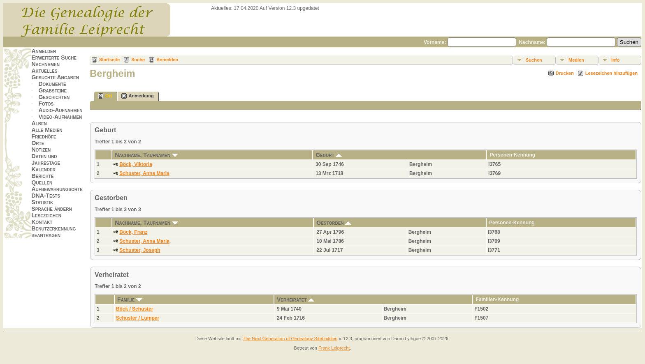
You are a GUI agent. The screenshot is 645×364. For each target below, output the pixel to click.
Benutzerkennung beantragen (53, 231)
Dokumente (52, 84)
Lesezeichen (46, 215)
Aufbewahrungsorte (57, 189)
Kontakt (41, 222)
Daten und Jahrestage (45, 159)
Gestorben (333, 222)
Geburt (329, 155)
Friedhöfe (43, 136)
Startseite (109, 59)
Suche (138, 59)
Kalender (43, 169)
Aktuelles (44, 70)
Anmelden (43, 51)
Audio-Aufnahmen (60, 110)
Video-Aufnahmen (60, 116)
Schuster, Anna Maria (144, 173)
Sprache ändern (51, 208)
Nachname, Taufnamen (146, 155)
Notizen (41, 149)
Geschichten (54, 97)
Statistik (42, 202)
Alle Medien (46, 130)
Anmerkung (137, 96)
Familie (129, 299)
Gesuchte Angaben (55, 77)
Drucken (565, 73)
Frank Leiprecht (334, 348)
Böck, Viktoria (135, 164)
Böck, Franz (133, 232)
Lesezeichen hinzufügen (611, 73)
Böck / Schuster (134, 309)
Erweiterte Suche (54, 57)
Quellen (41, 182)
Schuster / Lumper (137, 318)
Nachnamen (45, 64)
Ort (105, 96)
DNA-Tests (45, 195)
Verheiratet (295, 299)
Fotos (45, 103)
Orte (37, 143)
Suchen (534, 60)
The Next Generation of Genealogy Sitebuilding (290, 338)
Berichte (42, 176)
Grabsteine (52, 90)
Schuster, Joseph (139, 250)
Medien (576, 60)
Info (615, 60)
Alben (38, 123)
